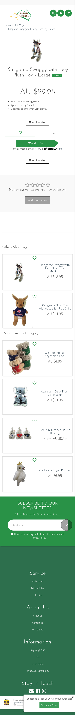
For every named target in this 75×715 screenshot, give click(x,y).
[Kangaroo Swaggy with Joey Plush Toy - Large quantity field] (55, 132)
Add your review (37, 200)
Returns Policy (37, 588)
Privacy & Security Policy (37, 670)
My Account (37, 581)
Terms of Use (38, 664)
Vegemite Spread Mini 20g (22, 702)
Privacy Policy (39, 537)
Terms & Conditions (50, 534)
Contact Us (37, 622)
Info (61, 148)
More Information (37, 122)
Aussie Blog (37, 629)
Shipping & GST (37, 650)
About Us (37, 615)
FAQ (37, 657)
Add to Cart (36, 143)
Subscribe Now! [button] (49, 705)
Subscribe (37, 595)
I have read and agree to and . (37, 535)
